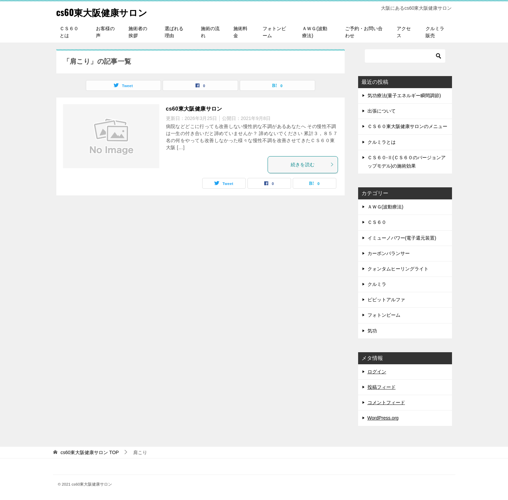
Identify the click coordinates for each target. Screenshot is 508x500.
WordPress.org (383, 418)
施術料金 (240, 32)
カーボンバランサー (389, 253)
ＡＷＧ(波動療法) (314, 32)
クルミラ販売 (435, 32)
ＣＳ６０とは (69, 32)
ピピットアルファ (386, 299)
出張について (382, 111)
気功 (372, 330)
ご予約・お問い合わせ (364, 32)
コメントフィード (386, 402)
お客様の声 (105, 32)
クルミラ (377, 284)
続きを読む (312, 164)
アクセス (404, 32)
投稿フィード (382, 387)
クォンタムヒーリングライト (398, 268)
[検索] (405, 56)
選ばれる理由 (174, 32)
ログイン (377, 371)
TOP (89, 452)
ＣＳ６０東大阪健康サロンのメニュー (407, 126)
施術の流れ (210, 32)
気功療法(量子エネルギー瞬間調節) (404, 95)
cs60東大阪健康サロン (107, 11)
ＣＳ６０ (377, 222)
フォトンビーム (274, 32)
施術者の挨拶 (137, 32)
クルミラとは (382, 142)
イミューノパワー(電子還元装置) (402, 238)
